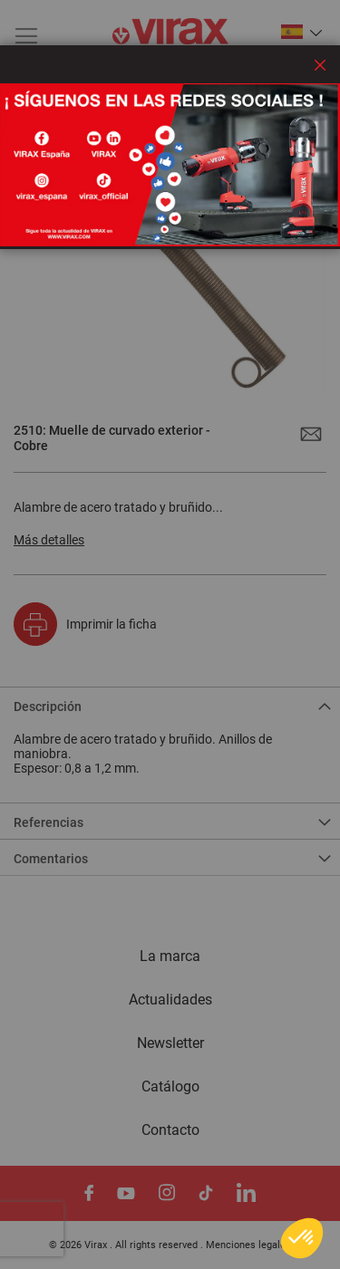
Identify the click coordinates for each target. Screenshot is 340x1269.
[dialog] (170, 634)
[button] (302, 1238)
